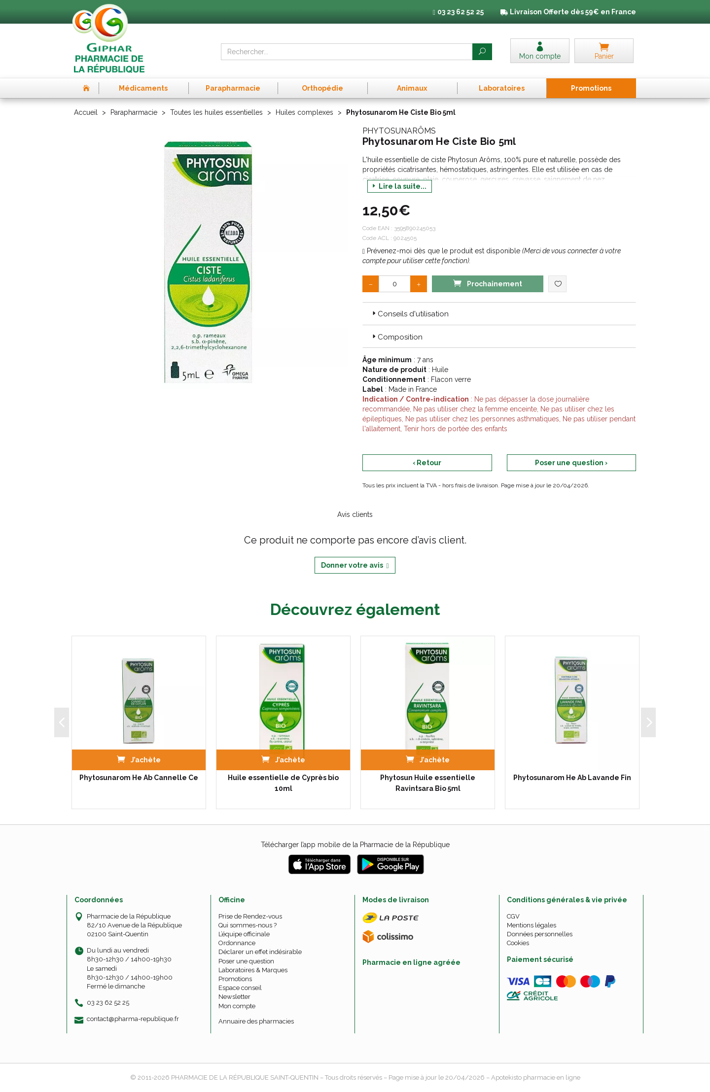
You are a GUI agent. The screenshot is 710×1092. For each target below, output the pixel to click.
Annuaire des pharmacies (256, 1021)
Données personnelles (539, 934)
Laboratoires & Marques (252, 970)
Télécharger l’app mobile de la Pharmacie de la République (355, 845)
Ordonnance (236, 943)
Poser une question (246, 961)
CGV (513, 916)
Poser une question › (571, 463)
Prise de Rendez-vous (250, 916)
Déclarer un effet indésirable (260, 952)
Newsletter (234, 996)
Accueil (86, 112)
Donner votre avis (355, 565)
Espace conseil (240, 987)
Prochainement (487, 283)
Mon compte (236, 1006)
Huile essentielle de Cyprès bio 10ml (283, 783)
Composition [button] (396, 337)
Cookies (518, 943)
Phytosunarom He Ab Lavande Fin (572, 778)
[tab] (499, 313)
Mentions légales (531, 925)
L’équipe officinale (244, 934)
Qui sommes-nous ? (247, 925)
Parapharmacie (133, 112)
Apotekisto (535, 1077)
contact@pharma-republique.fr (133, 1019)
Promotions (235, 979)
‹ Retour (427, 463)
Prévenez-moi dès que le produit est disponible (441, 251)
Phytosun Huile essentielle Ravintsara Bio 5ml (427, 783)
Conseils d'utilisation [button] (409, 313)
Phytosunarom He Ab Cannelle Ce (138, 778)
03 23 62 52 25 (108, 1002)
